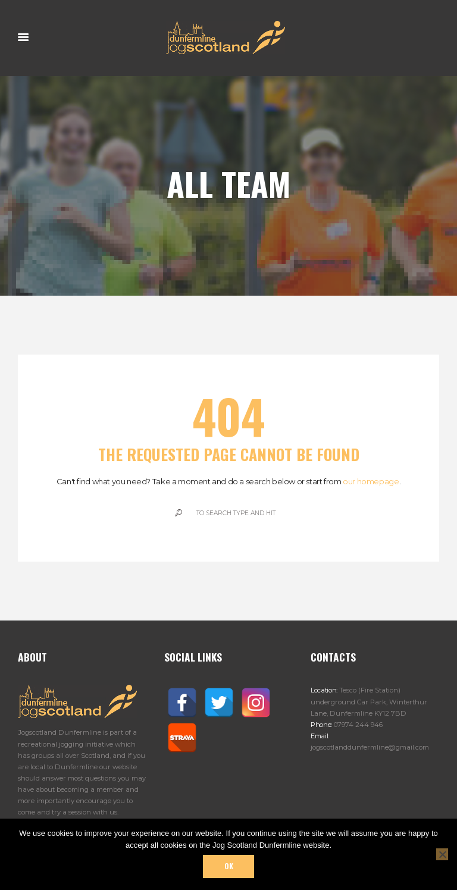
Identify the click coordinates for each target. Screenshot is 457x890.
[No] (442, 854)
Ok (228, 866)
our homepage (371, 481)
